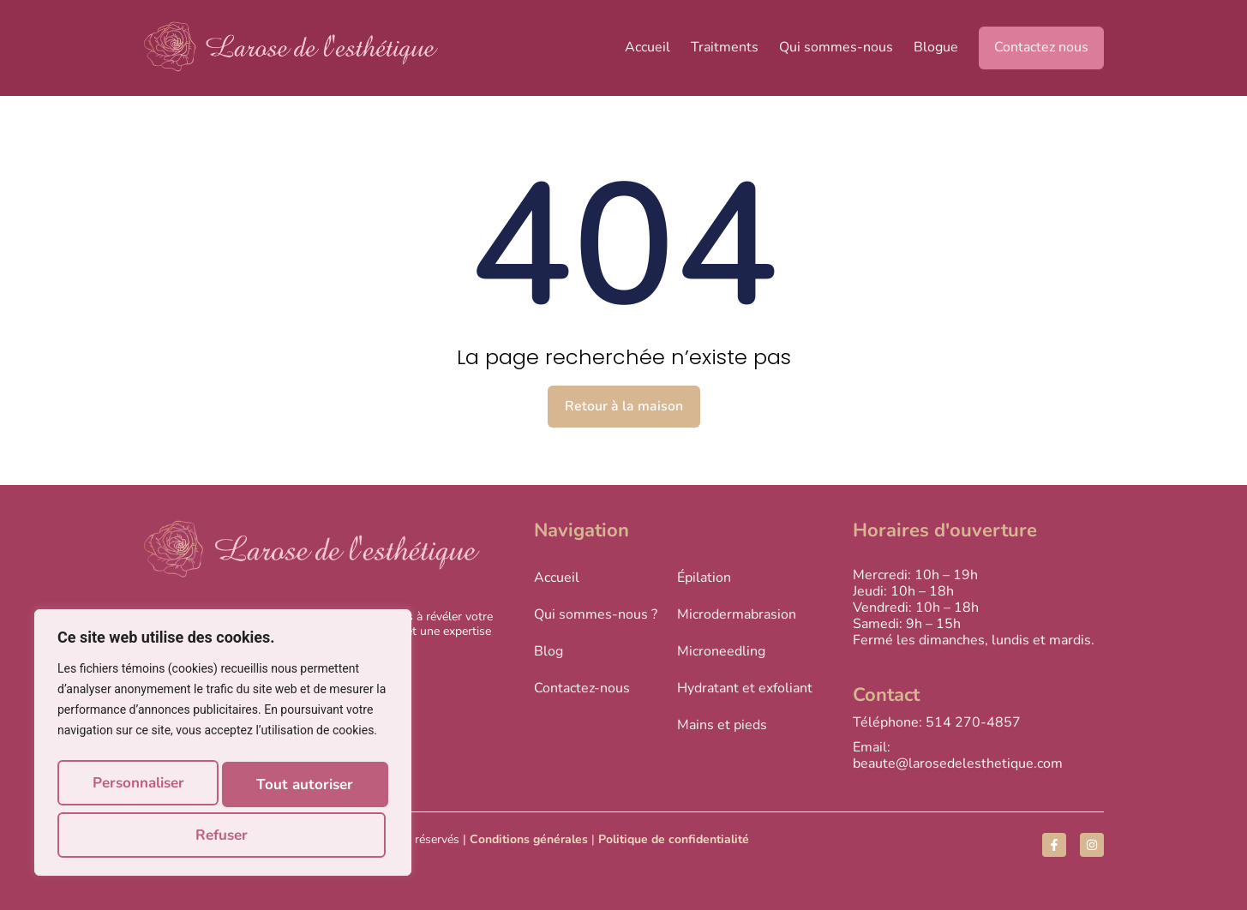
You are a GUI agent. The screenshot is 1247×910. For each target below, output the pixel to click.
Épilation (704, 576)
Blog (548, 650)
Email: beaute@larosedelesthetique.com (958, 755)
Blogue (936, 47)
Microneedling (721, 650)
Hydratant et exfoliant (744, 688)
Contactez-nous (582, 688)
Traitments (724, 47)
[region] (222, 749)
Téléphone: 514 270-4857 (937, 722)
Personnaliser (147, 789)
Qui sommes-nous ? (595, 613)
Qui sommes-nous (836, 47)
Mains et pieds (722, 724)
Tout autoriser (223, 835)
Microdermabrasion (736, 613)
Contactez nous (1041, 47)
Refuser (312, 789)
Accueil (647, 47)
